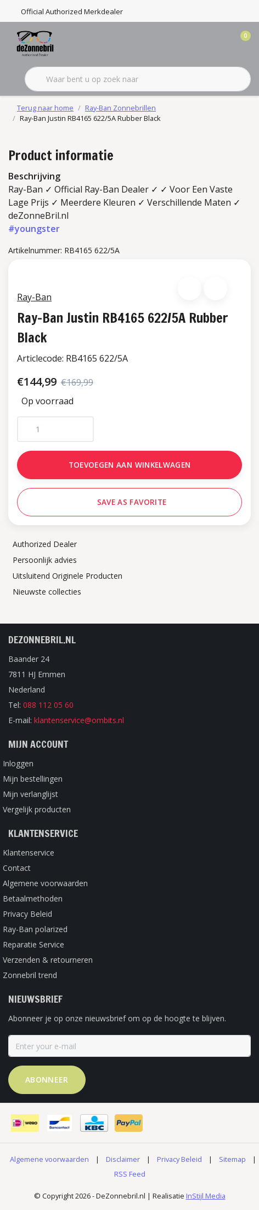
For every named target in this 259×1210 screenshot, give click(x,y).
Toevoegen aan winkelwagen (130, 464)
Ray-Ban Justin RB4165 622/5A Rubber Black (90, 118)
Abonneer (47, 1079)
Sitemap (232, 1159)
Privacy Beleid (179, 1159)
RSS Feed (129, 1174)
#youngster (34, 229)
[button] (189, 288)
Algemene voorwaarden (49, 1159)
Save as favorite (131, 502)
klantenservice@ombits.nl (79, 720)
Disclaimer (123, 1159)
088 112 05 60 (48, 705)
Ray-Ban (34, 297)
